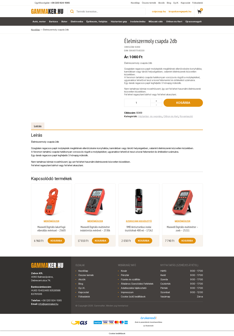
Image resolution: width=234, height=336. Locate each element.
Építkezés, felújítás (96, 21)
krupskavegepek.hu (180, 11)
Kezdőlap (135, 3)
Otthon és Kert (174, 21)
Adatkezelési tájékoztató (134, 288)
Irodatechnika (137, 21)
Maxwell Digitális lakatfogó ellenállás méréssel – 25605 (51, 228)
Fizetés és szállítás (130, 279)
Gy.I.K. (176, 3)
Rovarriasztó (186, 116)
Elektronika (77, 21)
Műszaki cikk (156, 21)
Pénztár (125, 275)
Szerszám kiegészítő (139, 221)
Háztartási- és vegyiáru (150, 116)
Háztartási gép (119, 21)
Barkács (53, 21)
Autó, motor (39, 21)
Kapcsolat (185, 3)
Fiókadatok (197, 3)
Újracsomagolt (193, 21)
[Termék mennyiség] (137, 103)
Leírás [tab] (38, 126)
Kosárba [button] (56, 240)
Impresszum (127, 292)
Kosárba (183, 102)
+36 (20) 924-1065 (60, 3)
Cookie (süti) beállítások (133, 296)
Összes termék (149, 3)
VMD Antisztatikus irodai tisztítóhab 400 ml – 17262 (139, 228)
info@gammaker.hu (48, 304)
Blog (169, 3)
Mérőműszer (51, 221)
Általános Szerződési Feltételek (137, 283)
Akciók (161, 3)
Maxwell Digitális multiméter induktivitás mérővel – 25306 (95, 228)
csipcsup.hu (159, 11)
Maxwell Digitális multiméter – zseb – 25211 (182, 228)
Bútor (64, 21)
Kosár (124, 270)
